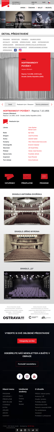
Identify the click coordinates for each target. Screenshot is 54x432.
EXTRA (5, 407)
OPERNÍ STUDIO (25, 42)
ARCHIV (5, 413)
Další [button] (43, 2)
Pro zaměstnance (40, 410)
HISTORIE (15, 42)
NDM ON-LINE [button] (34, 3)
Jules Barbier (32, 127)
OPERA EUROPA (8, 44)
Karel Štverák (32, 157)
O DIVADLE (6, 404)
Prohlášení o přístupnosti (43, 415)
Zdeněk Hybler (33, 139)
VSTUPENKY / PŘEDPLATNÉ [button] (16, 3)
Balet (20, 401)
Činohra (21, 398)
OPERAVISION (7, 50)
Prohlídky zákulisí (40, 402)
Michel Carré (32, 129)
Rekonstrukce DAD (41, 404)
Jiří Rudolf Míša (33, 148)
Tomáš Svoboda (28, 27)
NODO (34, 42)
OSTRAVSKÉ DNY (43, 42)
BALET (40, 7)
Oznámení (38, 413)
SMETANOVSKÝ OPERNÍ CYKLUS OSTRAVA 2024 (30, 44)
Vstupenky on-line (27, 341)
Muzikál (21, 404)
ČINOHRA (31, 7)
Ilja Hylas (31, 132)
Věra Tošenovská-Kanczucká (37, 142)
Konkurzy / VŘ (39, 396)
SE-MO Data (31, 426)
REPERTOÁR (15, 39)
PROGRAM (6, 39)
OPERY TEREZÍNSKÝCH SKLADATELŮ (15, 47)
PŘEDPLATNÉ (27, 183)
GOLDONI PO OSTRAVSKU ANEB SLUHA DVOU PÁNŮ (37, 24)
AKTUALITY (6, 42)
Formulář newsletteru (27, 364)
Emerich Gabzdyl (33, 145)
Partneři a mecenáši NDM (43, 407)
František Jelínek (33, 154)
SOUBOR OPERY (35, 39)
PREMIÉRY (24, 39)
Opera (21, 396)
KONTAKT (6, 415)
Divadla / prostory (40, 399)
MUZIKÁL (49, 7)
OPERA (22, 7)
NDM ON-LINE (7, 402)
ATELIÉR (5, 410)
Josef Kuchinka (33, 136)
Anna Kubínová (33, 160)
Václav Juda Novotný (35, 151)
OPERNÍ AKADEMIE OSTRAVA (38, 47)
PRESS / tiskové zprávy (42, 393)
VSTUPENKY (10, 183)
